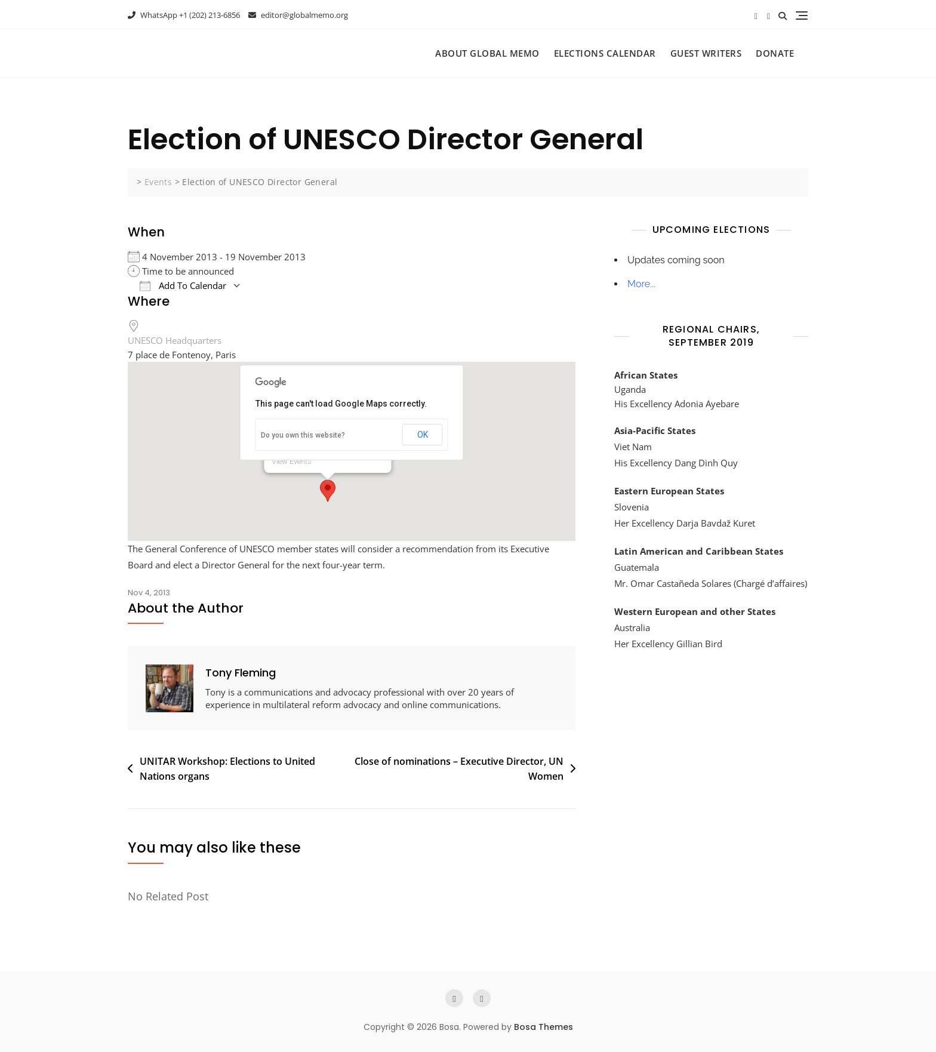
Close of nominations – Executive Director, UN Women (459, 769)
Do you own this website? (303, 435)
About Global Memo (487, 53)
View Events (292, 461)
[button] (327, 490)
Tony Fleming (240, 672)
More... (641, 284)
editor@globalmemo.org (298, 15)
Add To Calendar (183, 286)
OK (422, 434)
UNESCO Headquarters (174, 340)
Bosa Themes (543, 1027)
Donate (775, 53)
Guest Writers (706, 53)
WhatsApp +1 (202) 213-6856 (184, 15)
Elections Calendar (605, 53)
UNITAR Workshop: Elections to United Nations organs (227, 769)
